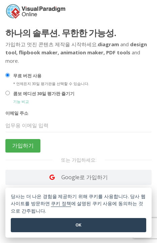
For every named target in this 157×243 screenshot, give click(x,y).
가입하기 (23, 145)
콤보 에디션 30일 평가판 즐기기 (43, 93)
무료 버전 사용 (27, 76)
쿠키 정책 (61, 204)
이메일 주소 (16, 113)
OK (78, 224)
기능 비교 (21, 101)
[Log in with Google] (78, 177)
